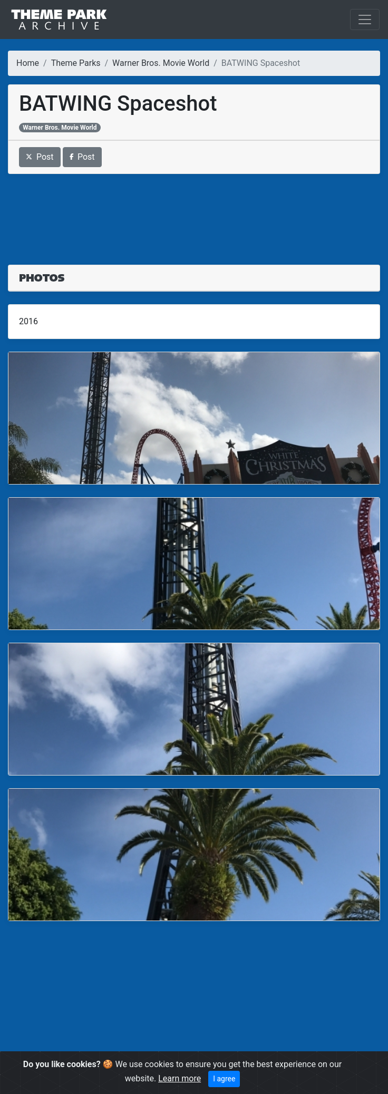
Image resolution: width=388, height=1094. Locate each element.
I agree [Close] (224, 1078)
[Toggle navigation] (365, 19)
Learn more (179, 1078)
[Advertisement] (194, 213)
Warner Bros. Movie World (160, 63)
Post (40, 157)
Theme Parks (76, 63)
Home (27, 63)
